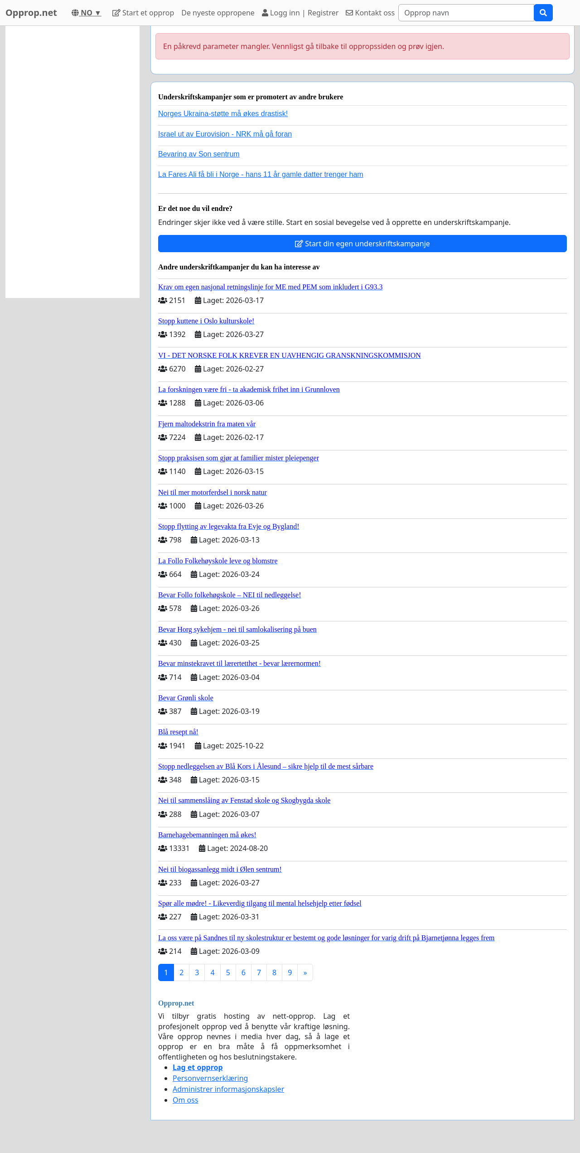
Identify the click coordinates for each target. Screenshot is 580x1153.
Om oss (185, 1100)
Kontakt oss (370, 13)
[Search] (466, 12)
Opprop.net (31, 12)
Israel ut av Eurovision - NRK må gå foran (225, 134)
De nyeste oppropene (218, 13)
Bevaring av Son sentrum (199, 154)
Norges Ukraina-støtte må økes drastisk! (223, 113)
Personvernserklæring (210, 1078)
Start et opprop (143, 13)
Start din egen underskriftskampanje (362, 244)
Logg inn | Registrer (300, 13)
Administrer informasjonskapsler (228, 1089)
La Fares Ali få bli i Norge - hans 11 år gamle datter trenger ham (260, 174)
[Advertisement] (72, 162)
